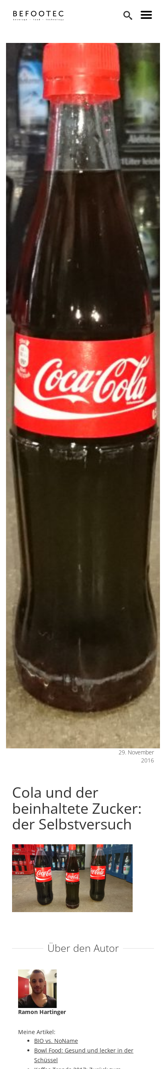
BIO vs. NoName (56, 1041)
